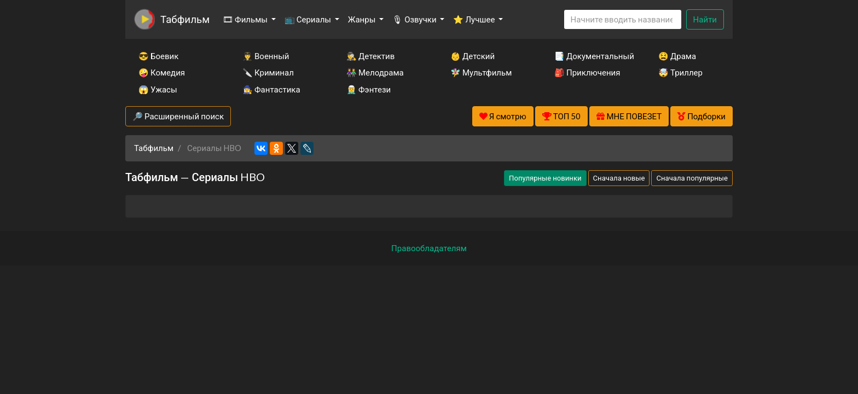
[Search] (623, 19)
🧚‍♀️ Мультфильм (481, 72)
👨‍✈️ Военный (265, 56)
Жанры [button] (363, 19)
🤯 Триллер (680, 72)
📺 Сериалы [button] (309, 19)
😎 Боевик (158, 56)
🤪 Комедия (161, 72)
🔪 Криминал (268, 72)
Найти (705, 19)
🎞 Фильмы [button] (246, 19)
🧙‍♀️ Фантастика (271, 89)
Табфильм (185, 19)
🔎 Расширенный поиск (178, 116)
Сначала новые (619, 177)
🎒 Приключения (587, 72)
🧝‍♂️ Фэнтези (368, 89)
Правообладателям (429, 248)
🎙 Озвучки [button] (415, 19)
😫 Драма (677, 56)
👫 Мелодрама (375, 72)
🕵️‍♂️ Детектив (370, 56)
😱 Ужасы (157, 89)
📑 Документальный (591, 56)
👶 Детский (472, 56)
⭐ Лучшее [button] (474, 19)
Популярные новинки (545, 177)
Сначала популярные (692, 177)
